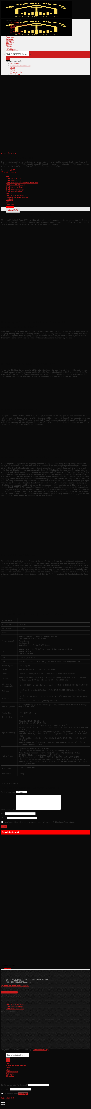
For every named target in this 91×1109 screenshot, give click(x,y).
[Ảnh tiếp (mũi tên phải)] (4, 1107)
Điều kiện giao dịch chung (16, 195)
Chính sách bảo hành (14, 178)
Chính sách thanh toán (15, 189)
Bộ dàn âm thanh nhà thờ (20, 25)
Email (4, 821)
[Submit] (8, 58)
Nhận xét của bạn (8, 812)
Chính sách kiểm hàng (14, 187)
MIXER (13, 153)
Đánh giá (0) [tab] (12, 210)
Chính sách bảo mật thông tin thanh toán (22, 183)
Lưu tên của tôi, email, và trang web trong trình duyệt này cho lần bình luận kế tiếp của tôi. (39, 825)
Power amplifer (16, 31)
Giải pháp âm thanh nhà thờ (17, 198)
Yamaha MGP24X (8, 968)
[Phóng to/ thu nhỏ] (4, 1105)
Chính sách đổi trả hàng (15, 185)
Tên (3, 816)
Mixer (12, 29)
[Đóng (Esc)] (2, 1105)
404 (7, 176)
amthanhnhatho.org (40, 1053)
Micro (12, 27)
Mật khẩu (5, 1092)
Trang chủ (10, 37)
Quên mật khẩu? (7, 1101)
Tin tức (8, 41)
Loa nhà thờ (15, 22)
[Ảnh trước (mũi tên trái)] (2, 1107)
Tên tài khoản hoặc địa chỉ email (14, 1088)
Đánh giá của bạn (8, 792)
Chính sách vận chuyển (15, 191)
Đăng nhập (23, 1097)
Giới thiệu (9, 39)
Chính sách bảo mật (14, 180)
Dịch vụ (8, 43)
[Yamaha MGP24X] (15, 964)
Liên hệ (9, 48)
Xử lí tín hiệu (15, 33)
